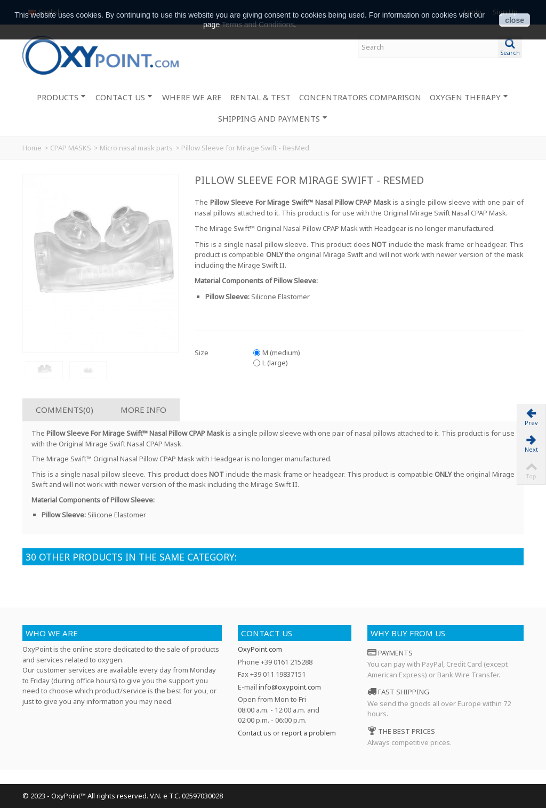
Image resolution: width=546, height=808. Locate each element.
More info (143, 409)
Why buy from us (408, 633)
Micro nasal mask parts (136, 148)
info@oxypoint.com (290, 687)
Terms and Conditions (258, 24)
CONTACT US (123, 97)
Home (32, 148)
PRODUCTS (61, 97)
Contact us (266, 633)
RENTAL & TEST (260, 97)
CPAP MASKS (70, 148)
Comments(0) (64, 409)
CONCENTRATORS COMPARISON (360, 97)
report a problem (309, 733)
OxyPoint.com (260, 649)
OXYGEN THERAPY (469, 97)
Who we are (52, 633)
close (514, 20)
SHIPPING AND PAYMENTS (272, 118)
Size (202, 352)
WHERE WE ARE (192, 97)
